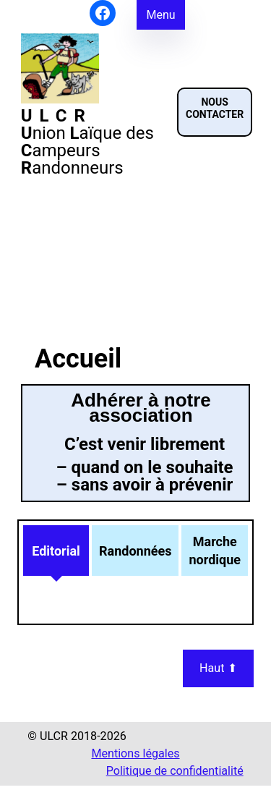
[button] (214, 112)
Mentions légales (135, 753)
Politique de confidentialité (175, 771)
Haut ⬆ (217, 668)
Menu (160, 15)
